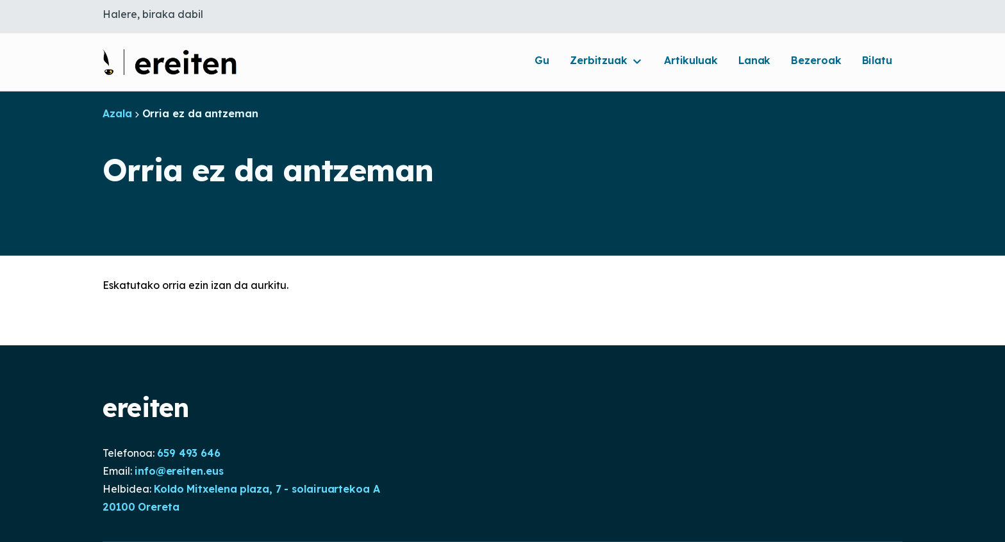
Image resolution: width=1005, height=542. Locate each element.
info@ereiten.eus (179, 470)
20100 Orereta (141, 506)
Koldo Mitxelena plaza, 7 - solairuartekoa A (267, 488)
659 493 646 (188, 453)
